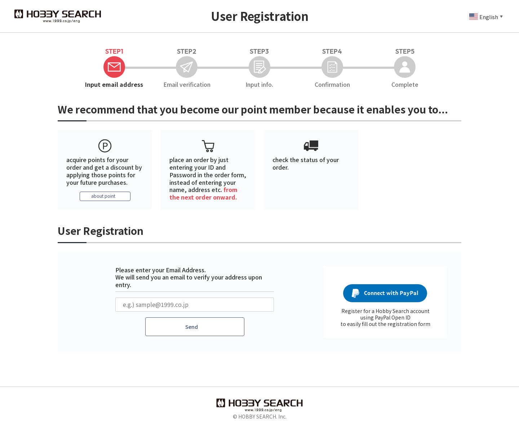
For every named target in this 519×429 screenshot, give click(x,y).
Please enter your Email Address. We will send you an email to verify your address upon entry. (188, 278)
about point (103, 196)
